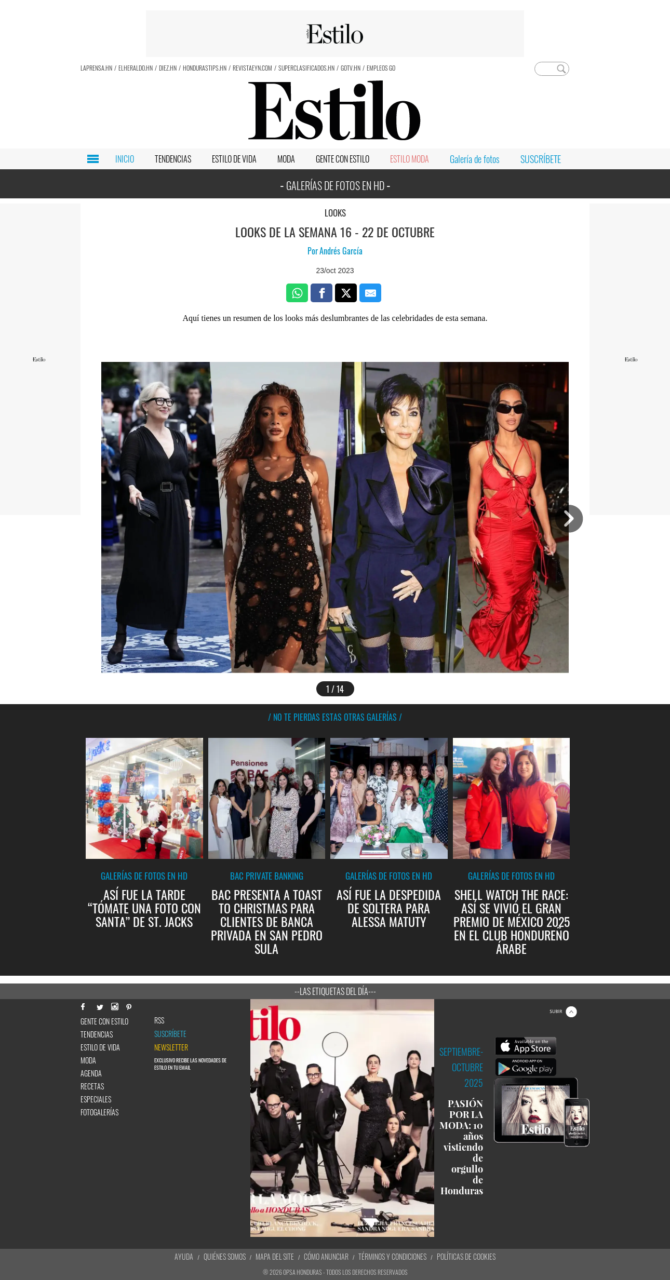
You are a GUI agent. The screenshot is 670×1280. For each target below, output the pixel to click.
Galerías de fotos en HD (144, 875)
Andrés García (341, 251)
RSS (159, 1020)
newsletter (171, 1047)
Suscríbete (170, 1034)
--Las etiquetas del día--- (335, 991)
